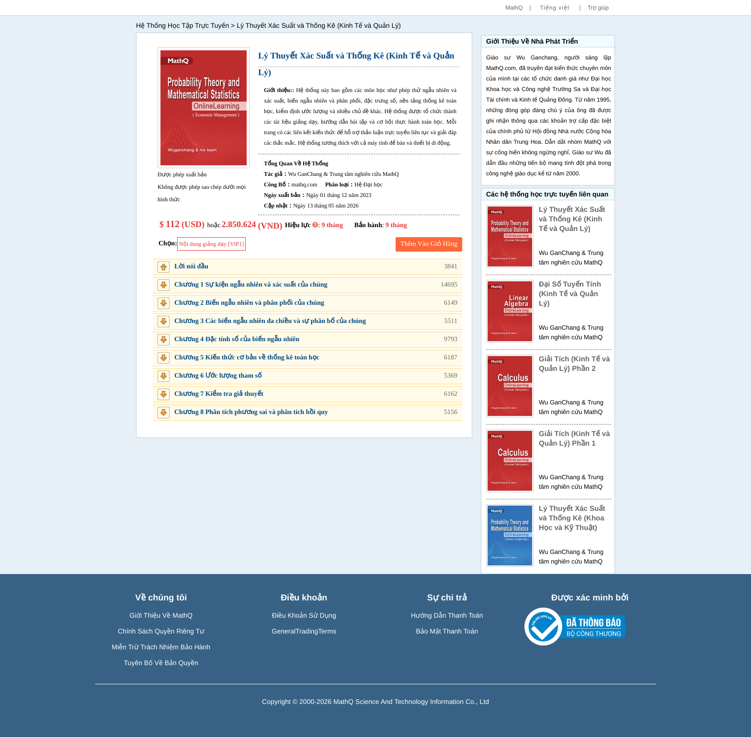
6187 (450, 357)
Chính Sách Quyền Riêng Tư (161, 631)
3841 (450, 266)
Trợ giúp (598, 7)
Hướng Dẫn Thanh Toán (447, 615)
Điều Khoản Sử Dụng (304, 615)
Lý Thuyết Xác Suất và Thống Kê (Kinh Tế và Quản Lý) (572, 219)
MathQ (514, 7)
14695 (449, 284)
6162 (450, 394)
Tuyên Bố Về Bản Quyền (161, 663)
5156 (450, 412)
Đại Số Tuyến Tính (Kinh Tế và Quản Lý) (570, 294)
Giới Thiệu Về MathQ (161, 615)
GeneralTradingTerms (304, 631)
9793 (450, 339)
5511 (450, 321)
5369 (450, 376)
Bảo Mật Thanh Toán (447, 631)
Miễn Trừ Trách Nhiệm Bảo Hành (161, 647)
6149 (450, 303)
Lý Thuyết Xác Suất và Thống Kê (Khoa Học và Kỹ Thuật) (572, 518)
